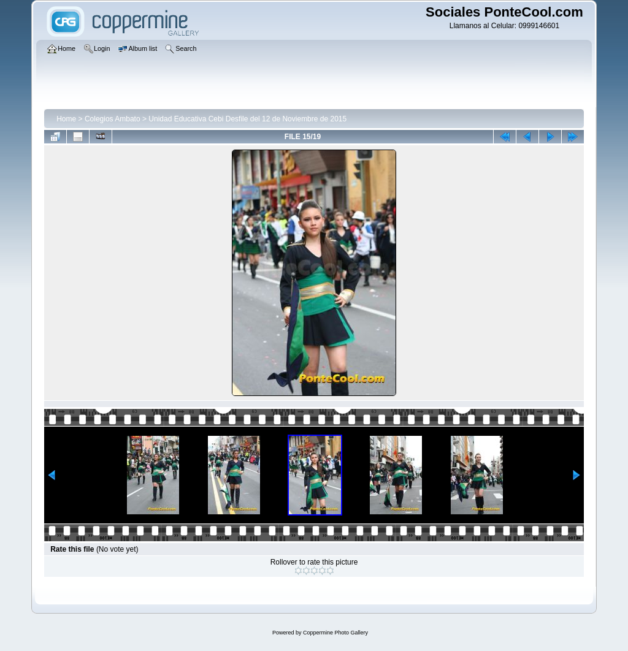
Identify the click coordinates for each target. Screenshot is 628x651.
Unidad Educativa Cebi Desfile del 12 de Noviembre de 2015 (247, 119)
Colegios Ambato (112, 119)
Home (66, 119)
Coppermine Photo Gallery (335, 633)
